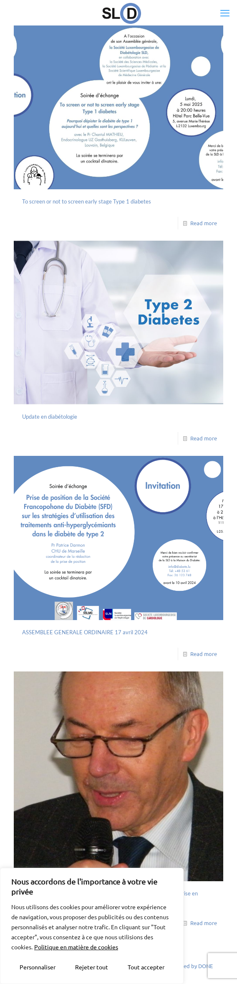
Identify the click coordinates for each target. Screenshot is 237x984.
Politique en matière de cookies (76, 947)
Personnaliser (37, 967)
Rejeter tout (91, 967)
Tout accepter (146, 967)
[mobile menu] (226, 12)
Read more (203, 222)
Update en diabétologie (49, 416)
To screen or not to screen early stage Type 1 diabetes (86, 201)
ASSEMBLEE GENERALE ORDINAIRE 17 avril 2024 (85, 632)
